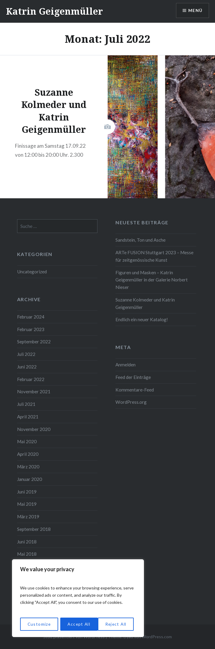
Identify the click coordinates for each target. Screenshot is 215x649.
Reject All (78, 624)
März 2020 (28, 466)
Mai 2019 (27, 504)
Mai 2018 (27, 554)
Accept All (117, 624)
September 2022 (34, 341)
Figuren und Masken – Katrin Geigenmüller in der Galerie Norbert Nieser (151, 280)
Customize (39, 624)
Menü (195, 10)
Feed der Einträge (133, 377)
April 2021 (27, 416)
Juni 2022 (27, 366)
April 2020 (27, 454)
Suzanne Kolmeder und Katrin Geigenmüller (145, 303)
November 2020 (33, 429)
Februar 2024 (30, 316)
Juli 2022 (26, 354)
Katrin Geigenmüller (54, 11)
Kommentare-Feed (134, 389)
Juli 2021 (26, 404)
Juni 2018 (27, 541)
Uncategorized (32, 271)
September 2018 (34, 529)
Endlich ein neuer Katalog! (141, 319)
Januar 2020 (29, 479)
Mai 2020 (27, 441)
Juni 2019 (27, 491)
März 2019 (28, 516)
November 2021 (33, 391)
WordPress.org (131, 402)
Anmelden (125, 364)
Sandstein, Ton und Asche (140, 240)
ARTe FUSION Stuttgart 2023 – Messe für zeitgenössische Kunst (154, 256)
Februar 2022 (30, 379)
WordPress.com (157, 636)
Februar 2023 (30, 329)
